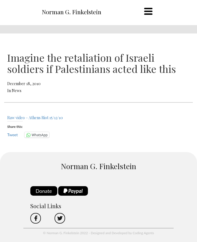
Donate (44, 191)
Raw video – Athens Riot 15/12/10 (35, 117)
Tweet (12, 134)
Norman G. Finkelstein (71, 12)
